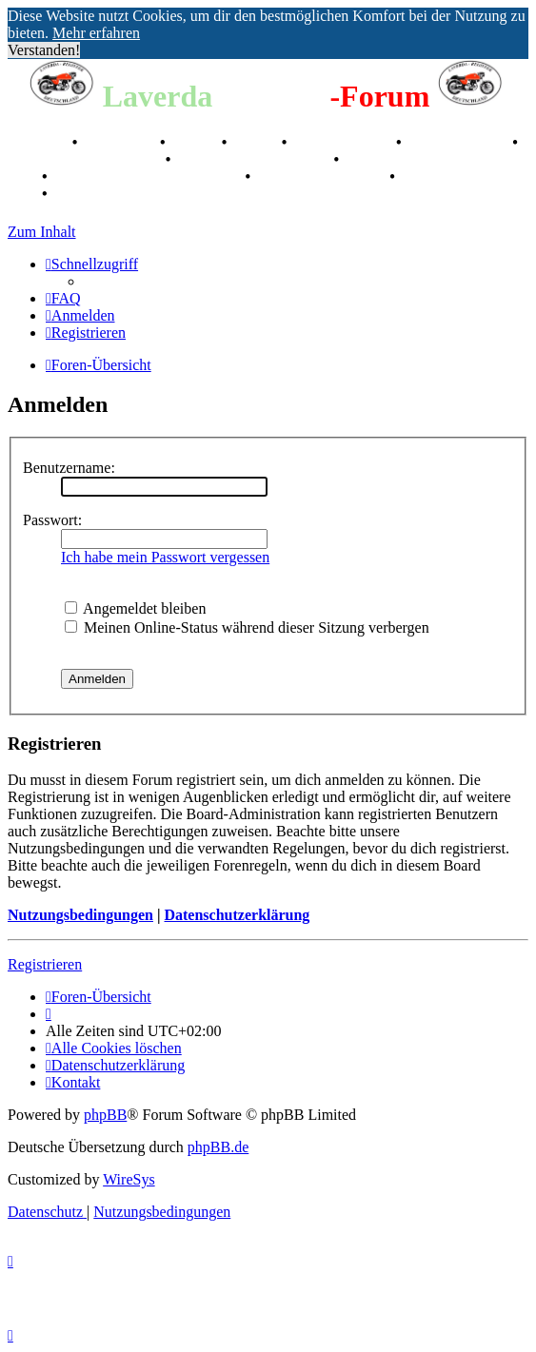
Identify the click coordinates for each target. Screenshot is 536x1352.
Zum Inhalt (42, 232)
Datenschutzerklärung (236, 915)
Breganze (38, 142)
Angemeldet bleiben (135, 608)
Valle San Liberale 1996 (85, 159)
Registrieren (45, 964)
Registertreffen (343, 142)
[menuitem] (63, 298)
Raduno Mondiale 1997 (253, 159)
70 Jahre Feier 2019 (322, 176)
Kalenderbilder (459, 142)
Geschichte (120, 142)
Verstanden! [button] (44, 50)
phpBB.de (218, 1147)
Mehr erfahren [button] (96, 33)
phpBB (105, 1115)
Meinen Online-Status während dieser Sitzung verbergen (247, 627)
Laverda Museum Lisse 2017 (148, 176)
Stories (195, 142)
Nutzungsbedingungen (80, 915)
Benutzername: (69, 468)
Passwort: (52, 520)
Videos (256, 142)
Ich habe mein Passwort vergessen (165, 557)
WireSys (128, 1179)
